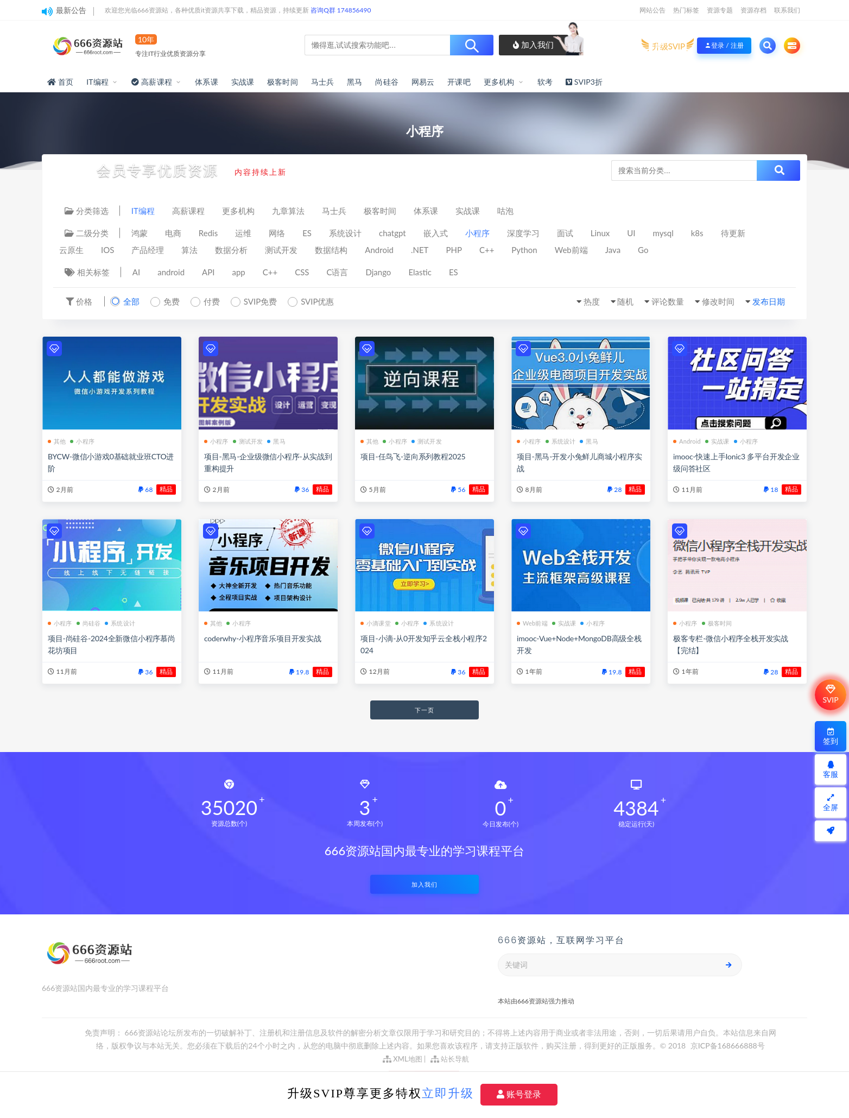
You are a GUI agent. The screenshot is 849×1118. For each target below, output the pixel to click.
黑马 (354, 81)
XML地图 (402, 1058)
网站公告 (652, 10)
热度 (592, 301)
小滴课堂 (375, 623)
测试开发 (281, 250)
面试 (565, 233)
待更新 (733, 233)
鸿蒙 (139, 233)
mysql (663, 233)
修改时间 (718, 301)
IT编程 (97, 81)
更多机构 (499, 81)
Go (643, 250)
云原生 (71, 250)
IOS (107, 250)
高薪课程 (188, 211)
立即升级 (448, 1093)
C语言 (337, 272)
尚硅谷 (386, 81)
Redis (208, 233)
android (171, 272)
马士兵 (322, 81)
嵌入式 (435, 233)
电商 (173, 233)
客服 (830, 770)
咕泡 (505, 211)
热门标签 (686, 10)
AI (136, 272)
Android (379, 250)
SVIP (830, 694)
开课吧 (459, 81)
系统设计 (345, 233)
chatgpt (392, 233)
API (208, 272)
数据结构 (331, 250)
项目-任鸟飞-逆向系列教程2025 (412, 456)
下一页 (424, 709)
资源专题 (720, 10)
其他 (57, 441)
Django (378, 272)
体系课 (206, 81)
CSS (302, 272)
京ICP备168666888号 (727, 1045)
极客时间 (282, 81)
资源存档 (753, 10)
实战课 (243, 81)
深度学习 (523, 233)
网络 (277, 233)
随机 (625, 301)
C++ (486, 250)
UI (631, 233)
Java (612, 250)
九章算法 (288, 211)
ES (307, 233)
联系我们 (787, 10)
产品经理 (147, 250)
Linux (600, 233)
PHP (453, 250)
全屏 (830, 803)
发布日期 (768, 301)
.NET (420, 250)
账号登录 (519, 1094)
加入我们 (533, 44)
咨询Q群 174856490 (341, 10)
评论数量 (667, 301)
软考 (545, 81)
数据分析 (231, 250)
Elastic (420, 272)
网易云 (423, 81)
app (238, 272)
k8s (697, 233)
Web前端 (571, 250)
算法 (189, 250)
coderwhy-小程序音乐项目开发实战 (262, 638)
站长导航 (449, 1058)
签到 (830, 737)
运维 (243, 233)
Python (524, 250)
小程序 (477, 233)
